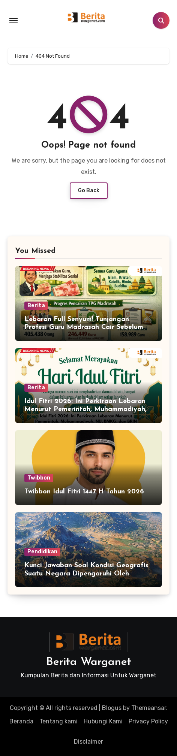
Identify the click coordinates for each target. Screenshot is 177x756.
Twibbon (38, 478)
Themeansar (148, 707)
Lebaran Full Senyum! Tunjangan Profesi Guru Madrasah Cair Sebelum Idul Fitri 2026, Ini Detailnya (83, 327)
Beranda (21, 721)
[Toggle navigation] (14, 20)
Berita (36, 305)
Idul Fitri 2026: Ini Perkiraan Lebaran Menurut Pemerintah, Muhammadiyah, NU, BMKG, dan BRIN (85, 409)
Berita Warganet (88, 662)
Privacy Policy (148, 721)
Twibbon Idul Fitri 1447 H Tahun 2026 (84, 491)
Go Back (88, 190)
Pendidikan (42, 551)
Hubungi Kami (103, 721)
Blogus (112, 707)
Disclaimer (88, 741)
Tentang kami (58, 721)
